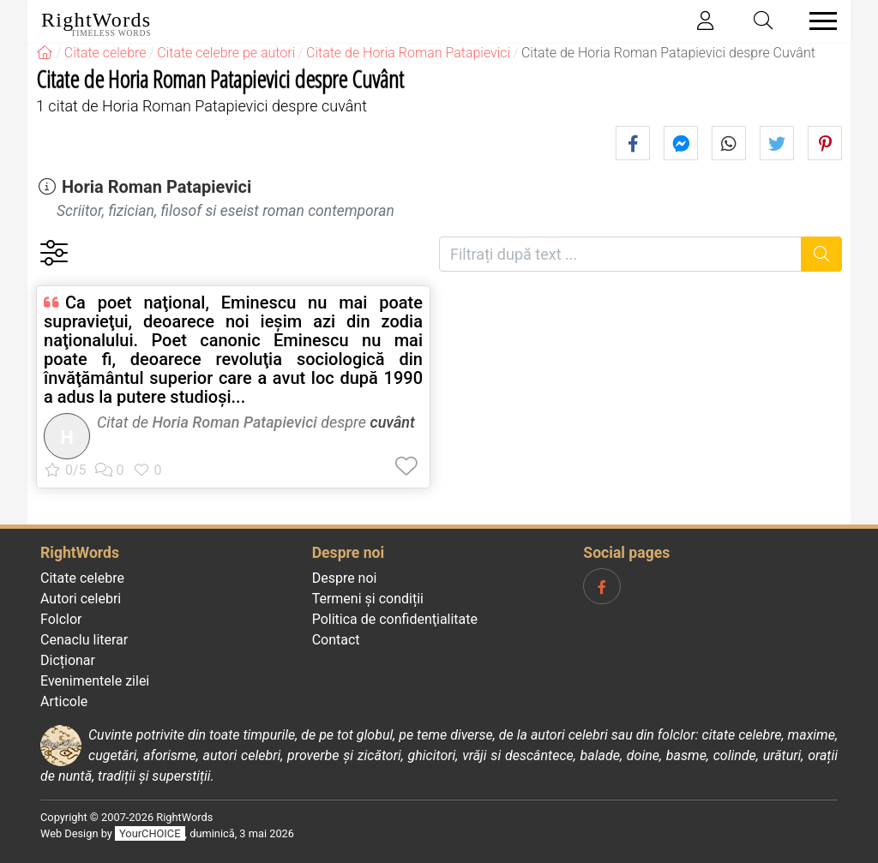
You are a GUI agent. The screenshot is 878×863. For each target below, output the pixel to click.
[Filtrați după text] (620, 254)
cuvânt (392, 422)
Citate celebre (82, 578)
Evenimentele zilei (94, 681)
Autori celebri (80, 598)
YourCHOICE (149, 833)
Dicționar (67, 660)
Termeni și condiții (368, 598)
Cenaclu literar (84, 640)
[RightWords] (44, 53)
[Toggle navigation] (818, 21)
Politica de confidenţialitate (395, 619)
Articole (63, 701)
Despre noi (344, 578)
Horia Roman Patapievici (156, 187)
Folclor (61, 619)
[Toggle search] (764, 21)
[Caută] (822, 254)
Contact (336, 640)
